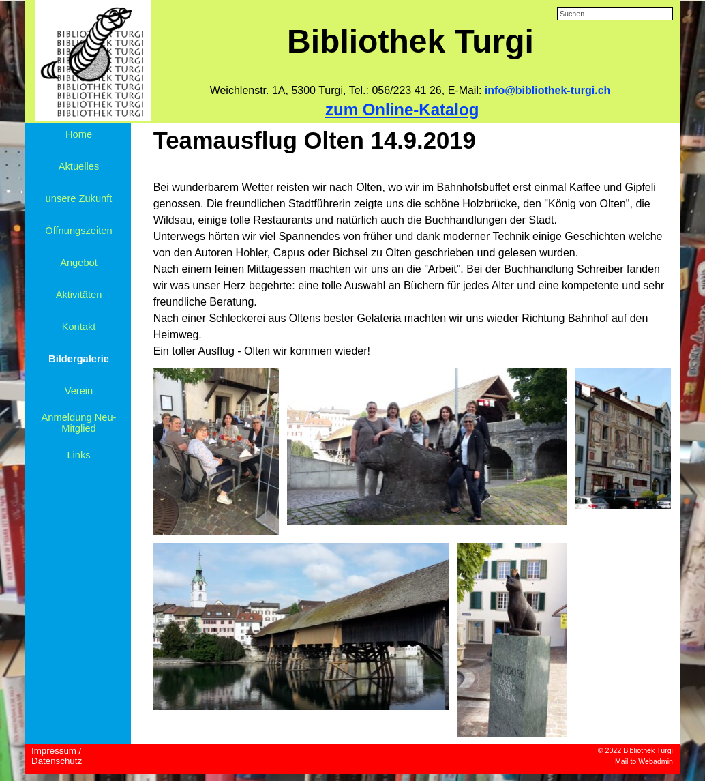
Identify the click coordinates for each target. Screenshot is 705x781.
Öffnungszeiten (78, 230)
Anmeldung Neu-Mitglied (79, 423)
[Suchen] (615, 13)
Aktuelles (79, 166)
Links (78, 455)
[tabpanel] (410, 91)
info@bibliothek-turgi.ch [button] (547, 90)
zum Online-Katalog (402, 109)
